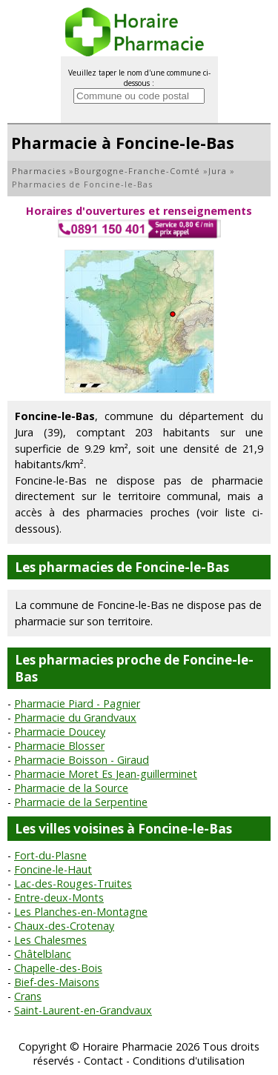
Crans (28, 996)
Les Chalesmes (50, 940)
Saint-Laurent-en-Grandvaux (83, 1010)
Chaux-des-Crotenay (64, 926)
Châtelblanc (42, 954)
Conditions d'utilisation (189, 1061)
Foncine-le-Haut (53, 869)
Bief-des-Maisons (56, 982)
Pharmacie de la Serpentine (81, 802)
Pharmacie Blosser (59, 746)
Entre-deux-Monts (59, 898)
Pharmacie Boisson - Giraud (81, 760)
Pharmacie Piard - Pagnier (77, 703)
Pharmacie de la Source (71, 788)
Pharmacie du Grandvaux (75, 717)
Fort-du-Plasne (50, 855)
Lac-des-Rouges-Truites (73, 883)
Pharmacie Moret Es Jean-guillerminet (105, 774)
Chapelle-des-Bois (58, 968)
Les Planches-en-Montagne (81, 912)
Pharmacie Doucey (59, 732)
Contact (103, 1061)
